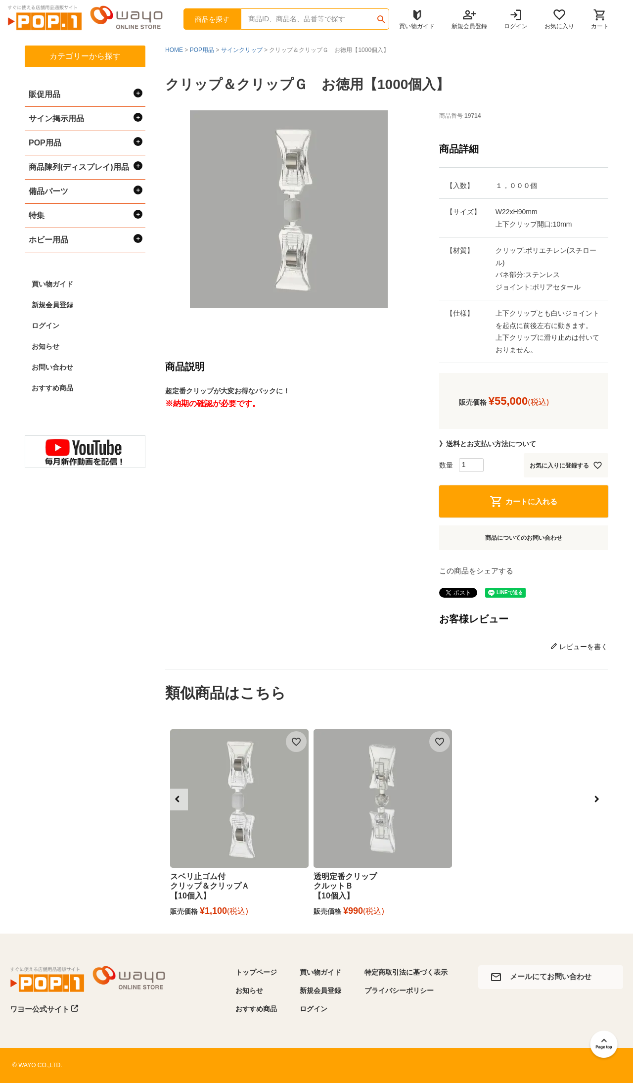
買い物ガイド (52, 284)
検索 (381, 16)
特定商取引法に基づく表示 (406, 972)
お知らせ (45, 346)
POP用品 (202, 50)
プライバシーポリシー (399, 990)
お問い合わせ (52, 367)
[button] (177, 799)
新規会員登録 (52, 305)
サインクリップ (242, 50)
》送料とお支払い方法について (487, 444)
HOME (174, 50)
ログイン (45, 326)
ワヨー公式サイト (44, 1008)
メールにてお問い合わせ (550, 976)
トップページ (256, 972)
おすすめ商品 (52, 388)
